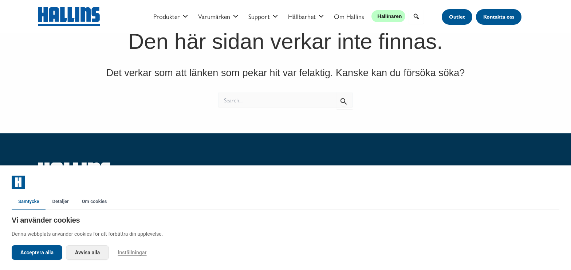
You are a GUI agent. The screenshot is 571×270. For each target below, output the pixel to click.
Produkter (171, 16)
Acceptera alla (37, 252)
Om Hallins (349, 16)
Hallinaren (389, 16)
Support (263, 16)
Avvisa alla (87, 252)
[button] (416, 16)
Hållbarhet (306, 16)
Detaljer (60, 201)
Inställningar (132, 252)
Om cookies (94, 201)
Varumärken (218, 16)
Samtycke (28, 201)
